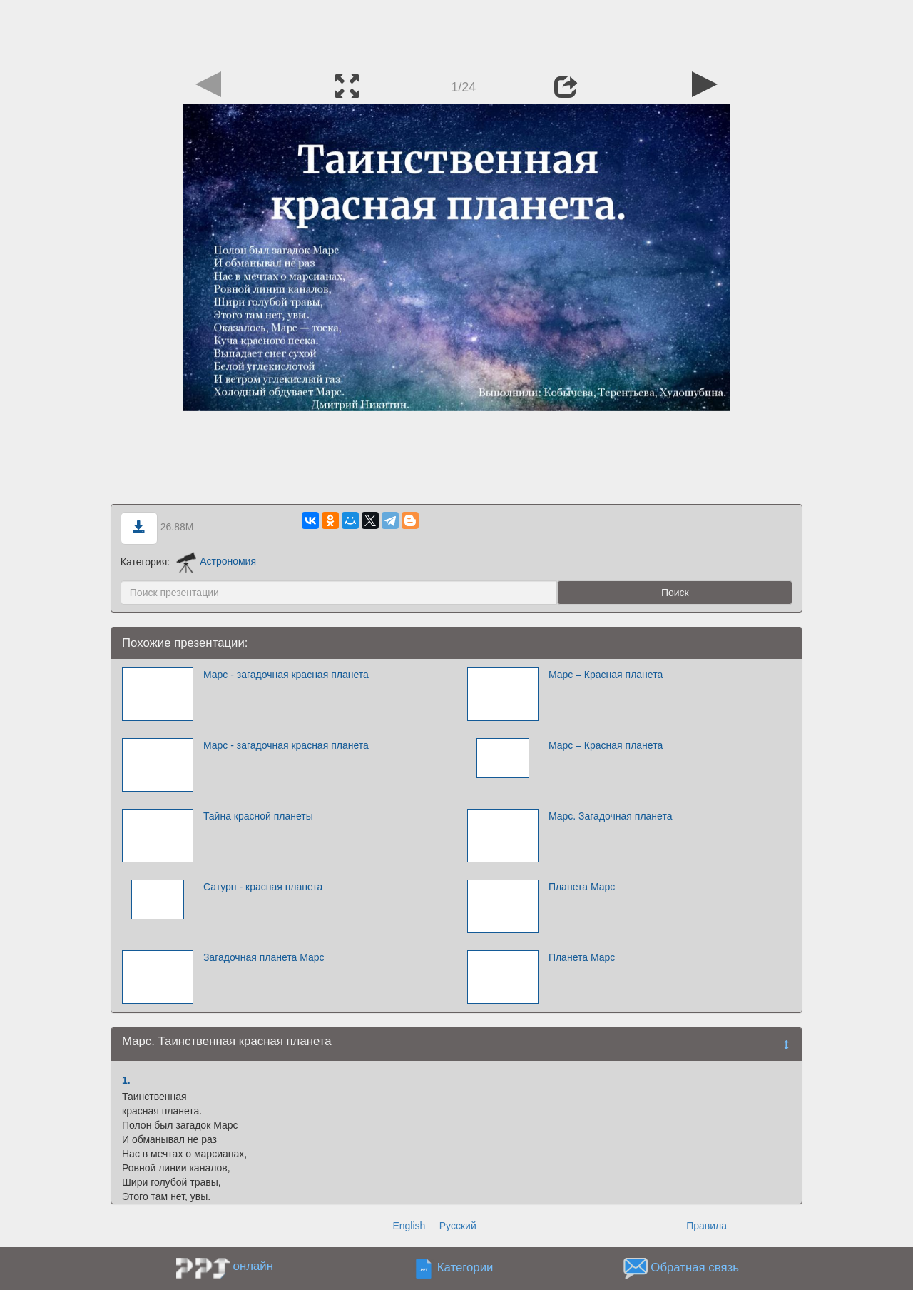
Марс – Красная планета (606, 674)
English (408, 1225)
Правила (706, 1225)
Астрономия (216, 561)
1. (126, 1080)
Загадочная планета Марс (264, 957)
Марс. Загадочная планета (611, 816)
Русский (457, 1225)
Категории (465, 1267)
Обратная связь (695, 1267)
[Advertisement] (456, 32)
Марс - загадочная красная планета (286, 674)
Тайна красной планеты (258, 816)
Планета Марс (582, 886)
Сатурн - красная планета (262, 886)
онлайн (253, 1266)
